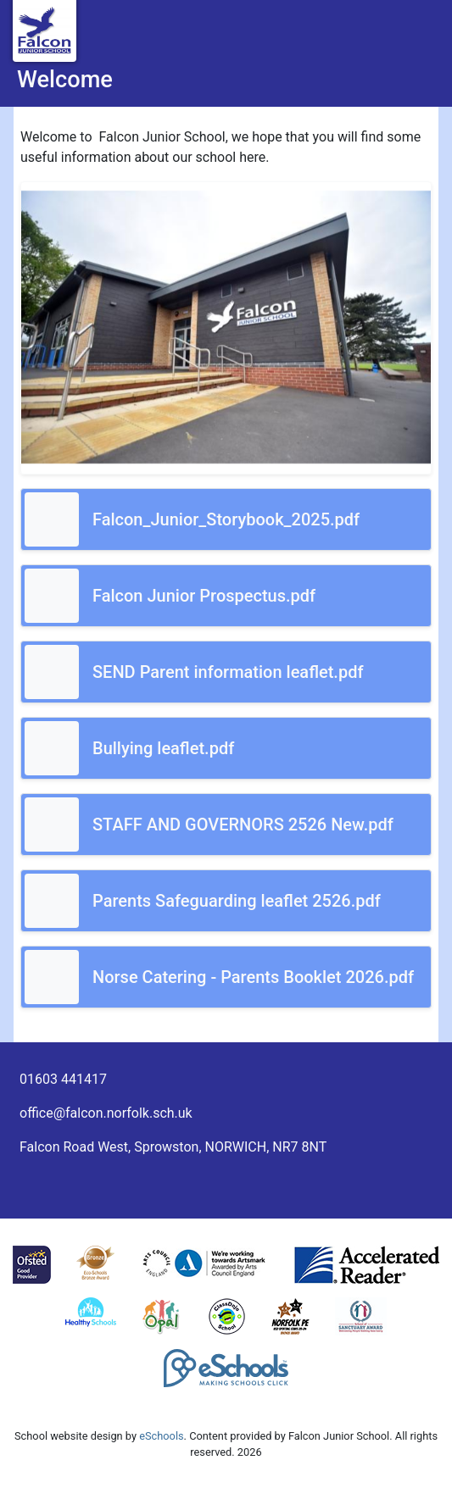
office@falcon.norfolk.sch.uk (106, 1113)
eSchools (161, 1436)
